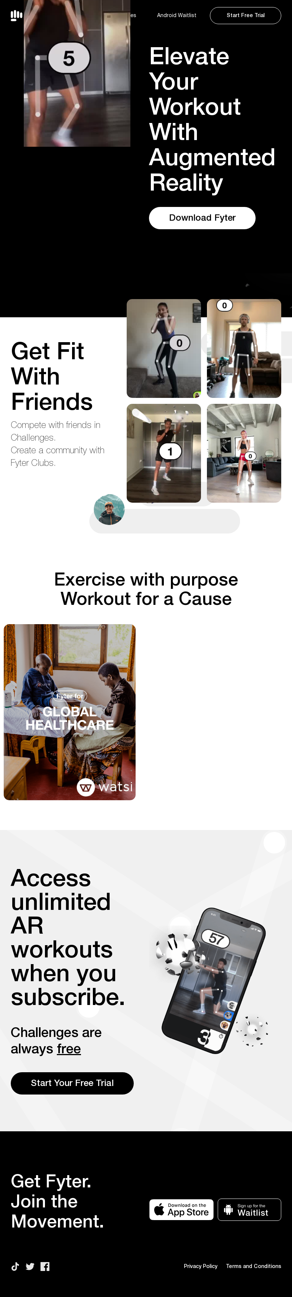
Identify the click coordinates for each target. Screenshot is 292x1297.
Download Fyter (202, 218)
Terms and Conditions (253, 1266)
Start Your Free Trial (72, 1083)
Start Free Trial (246, 15)
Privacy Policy (200, 1266)
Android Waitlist (177, 15)
